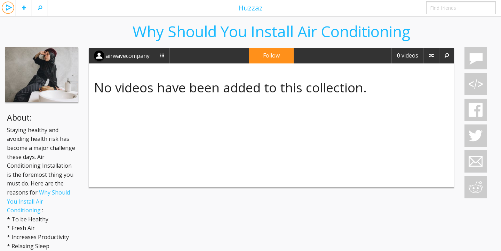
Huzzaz (250, 8)
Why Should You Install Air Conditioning (38, 201)
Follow (271, 55)
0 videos (407, 55)
